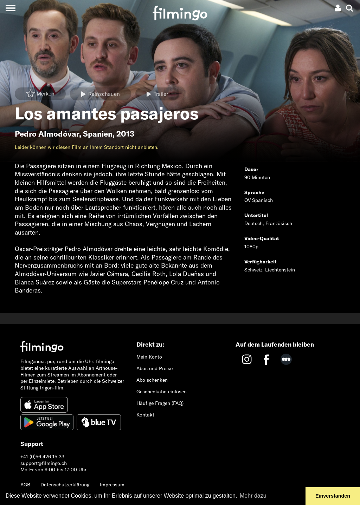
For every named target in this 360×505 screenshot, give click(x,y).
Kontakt (145, 415)
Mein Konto (149, 357)
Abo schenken (152, 380)
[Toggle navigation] (10, 8)
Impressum (112, 484)
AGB (25, 484)
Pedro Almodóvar (47, 134)
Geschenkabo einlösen (161, 391)
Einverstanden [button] (332, 496)
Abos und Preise (154, 368)
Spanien (97, 134)
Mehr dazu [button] (253, 496)
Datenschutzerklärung (64, 484)
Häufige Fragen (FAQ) (160, 403)
